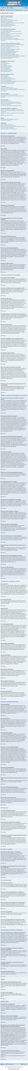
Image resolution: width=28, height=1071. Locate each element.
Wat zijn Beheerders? (5, 75)
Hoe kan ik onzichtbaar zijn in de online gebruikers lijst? (11, 31)
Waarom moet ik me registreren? (7, 17)
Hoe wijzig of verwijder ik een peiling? (7, 50)
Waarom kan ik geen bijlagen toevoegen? (8, 52)
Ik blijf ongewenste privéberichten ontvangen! (9, 88)
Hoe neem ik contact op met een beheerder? (9, 128)
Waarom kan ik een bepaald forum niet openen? (9, 51)
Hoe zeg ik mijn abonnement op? (7, 115)
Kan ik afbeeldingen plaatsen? (6, 65)
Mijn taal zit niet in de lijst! (5, 34)
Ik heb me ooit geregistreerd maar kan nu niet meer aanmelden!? (12, 22)
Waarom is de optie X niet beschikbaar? (8, 125)
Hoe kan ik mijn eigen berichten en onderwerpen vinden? (11, 105)
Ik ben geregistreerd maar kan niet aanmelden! (9, 20)
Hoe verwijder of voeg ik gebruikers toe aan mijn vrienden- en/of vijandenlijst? (12, 96)
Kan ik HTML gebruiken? (5, 63)
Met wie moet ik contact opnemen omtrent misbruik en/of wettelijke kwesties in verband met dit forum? (13, 127)
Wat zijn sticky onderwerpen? (6, 69)
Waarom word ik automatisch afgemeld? (8, 25)
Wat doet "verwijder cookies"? (6, 26)
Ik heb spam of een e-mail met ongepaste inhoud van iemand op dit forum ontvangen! (13, 90)
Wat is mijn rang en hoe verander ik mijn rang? (9, 38)
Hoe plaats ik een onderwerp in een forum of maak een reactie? (12, 44)
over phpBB (18, 1009)
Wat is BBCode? (4, 62)
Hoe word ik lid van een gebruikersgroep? (8, 78)
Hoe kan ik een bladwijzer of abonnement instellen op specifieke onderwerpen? (12, 111)
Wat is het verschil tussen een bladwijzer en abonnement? (11, 109)
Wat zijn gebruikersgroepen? (6, 77)
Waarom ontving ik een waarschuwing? (8, 53)
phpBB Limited (19, 1006)
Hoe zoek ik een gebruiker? (6, 104)
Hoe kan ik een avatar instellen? (6, 37)
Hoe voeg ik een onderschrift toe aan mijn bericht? (10, 46)
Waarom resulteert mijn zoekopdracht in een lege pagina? (11, 103)
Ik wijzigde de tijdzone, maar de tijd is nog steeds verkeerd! (11, 33)
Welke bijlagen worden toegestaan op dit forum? (9, 119)
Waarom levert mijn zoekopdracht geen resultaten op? (10, 102)
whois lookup (5, 1031)
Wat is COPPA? (3, 18)
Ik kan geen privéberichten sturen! (7, 87)
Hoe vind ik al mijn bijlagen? (6, 120)
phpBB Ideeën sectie (11, 1019)
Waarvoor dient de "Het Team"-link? (7, 83)
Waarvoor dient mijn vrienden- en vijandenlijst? (9, 94)
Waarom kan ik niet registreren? (6, 19)
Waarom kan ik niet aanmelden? (6, 21)
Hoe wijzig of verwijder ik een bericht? (7, 45)
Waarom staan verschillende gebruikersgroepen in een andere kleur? (13, 81)
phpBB (10, 1066)
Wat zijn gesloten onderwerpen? (6, 70)
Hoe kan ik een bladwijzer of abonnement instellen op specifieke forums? (12, 114)
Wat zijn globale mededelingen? (6, 66)
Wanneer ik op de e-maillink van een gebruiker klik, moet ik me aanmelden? (12, 40)
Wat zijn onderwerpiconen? (6, 71)
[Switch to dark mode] (24, 10)
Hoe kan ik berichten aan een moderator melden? (10, 54)
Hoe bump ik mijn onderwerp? (6, 58)
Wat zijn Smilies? (4, 64)
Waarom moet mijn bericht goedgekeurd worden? (10, 57)
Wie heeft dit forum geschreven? (7, 124)
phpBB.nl (18, 1068)
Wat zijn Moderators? (5, 76)
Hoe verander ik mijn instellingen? (7, 30)
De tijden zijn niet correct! (5, 32)
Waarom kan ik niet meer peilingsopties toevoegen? (10, 49)
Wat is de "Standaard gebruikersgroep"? (8, 82)
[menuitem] (26, 8)
